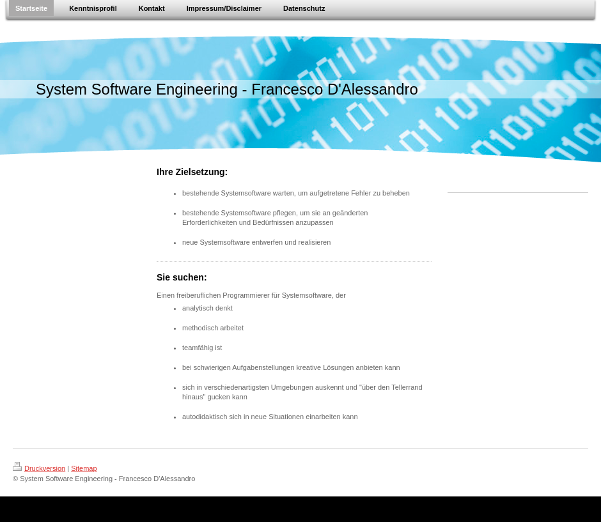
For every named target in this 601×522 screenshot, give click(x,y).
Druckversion (39, 468)
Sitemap (84, 468)
